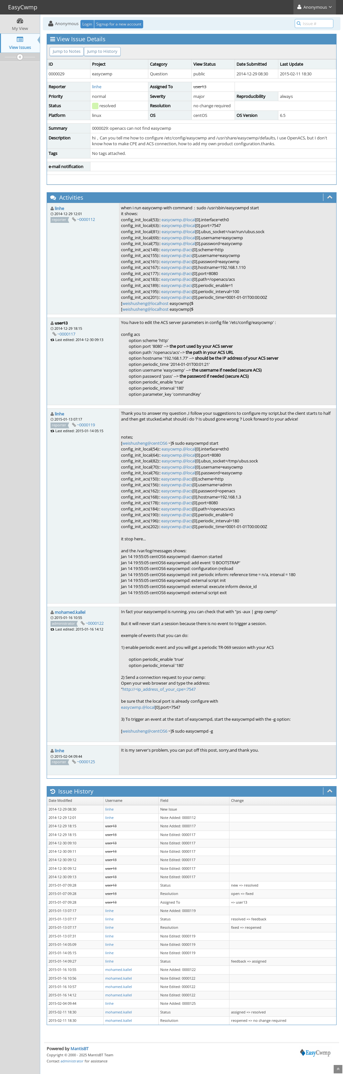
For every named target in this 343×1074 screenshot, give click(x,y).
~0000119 (86, 425)
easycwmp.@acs (176, 249)
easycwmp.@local (178, 220)
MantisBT (79, 1048)
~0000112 (86, 219)
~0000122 (95, 623)
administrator (72, 1061)
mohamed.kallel (70, 612)
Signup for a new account (118, 24)
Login (87, 24)
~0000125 (86, 762)
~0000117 (66, 334)
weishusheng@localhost (145, 303)
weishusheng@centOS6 (144, 443)
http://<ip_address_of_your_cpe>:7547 (159, 689)
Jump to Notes (66, 51)
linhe (96, 87)
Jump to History (102, 51)
